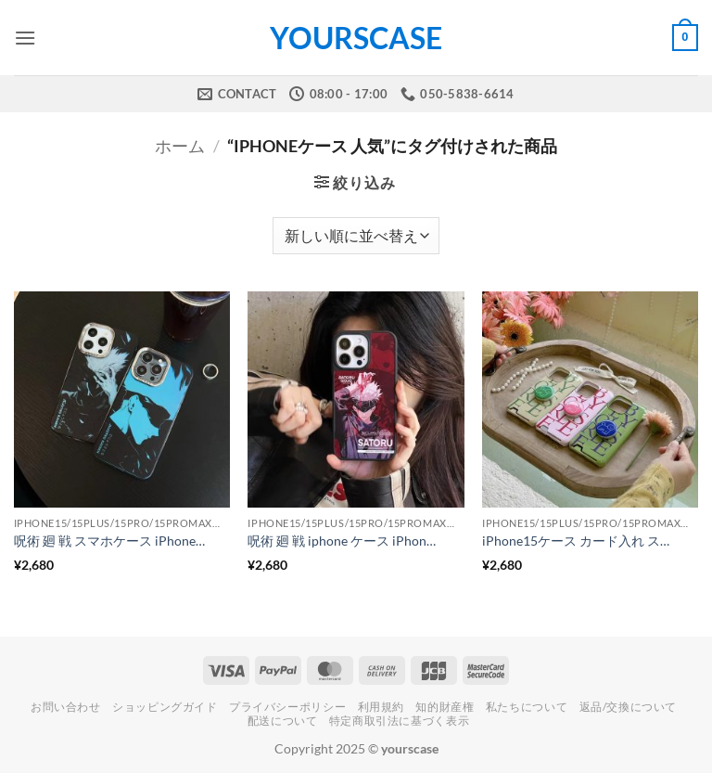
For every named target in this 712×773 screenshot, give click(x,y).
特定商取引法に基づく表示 (399, 721)
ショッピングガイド (165, 707)
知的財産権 (444, 707)
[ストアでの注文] (356, 235)
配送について (283, 721)
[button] (25, 37)
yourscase (356, 38)
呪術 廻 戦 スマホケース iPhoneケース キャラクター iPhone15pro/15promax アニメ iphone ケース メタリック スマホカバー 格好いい (111, 540)
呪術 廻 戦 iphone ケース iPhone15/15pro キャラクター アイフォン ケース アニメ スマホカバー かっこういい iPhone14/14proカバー (345, 540)
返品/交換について (628, 707)
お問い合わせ (66, 707)
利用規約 (381, 707)
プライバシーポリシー (287, 707)
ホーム (180, 145)
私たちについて (526, 707)
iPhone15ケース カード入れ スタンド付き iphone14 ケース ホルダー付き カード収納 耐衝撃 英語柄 (579, 540)
